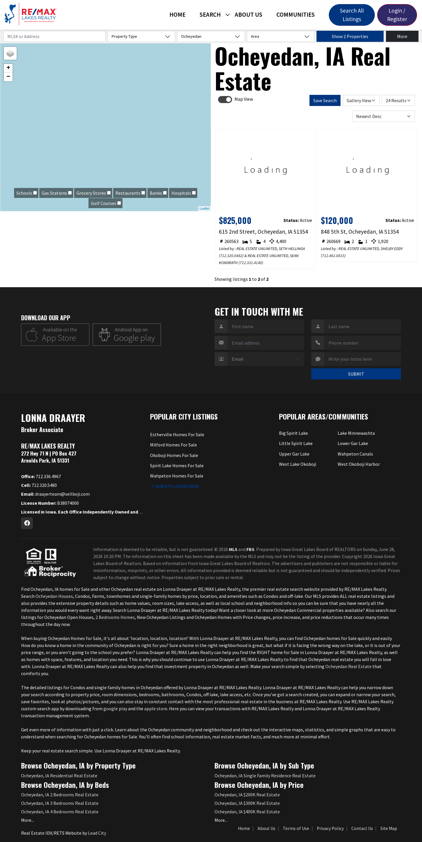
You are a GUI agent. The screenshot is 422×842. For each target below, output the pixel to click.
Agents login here (174, 486)
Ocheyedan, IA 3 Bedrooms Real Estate (59, 803)
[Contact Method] (265, 359)
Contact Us (362, 828)
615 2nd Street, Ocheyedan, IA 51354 (263, 231)
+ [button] (8, 68)
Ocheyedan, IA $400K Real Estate (247, 811)
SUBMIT (356, 374)
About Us (248, 14)
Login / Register (397, 15)
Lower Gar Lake (353, 443)
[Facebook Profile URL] (27, 523)
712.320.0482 (231, 255)
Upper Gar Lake (294, 454)
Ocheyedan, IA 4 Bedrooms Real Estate (59, 811)
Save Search (325, 100)
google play (115, 708)
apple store (155, 708)
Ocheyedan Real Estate (348, 666)
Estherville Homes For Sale (177, 434)
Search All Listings (352, 15)
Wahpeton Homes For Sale (176, 476)
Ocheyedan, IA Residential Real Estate (59, 775)
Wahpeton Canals (355, 454)
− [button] (8, 77)
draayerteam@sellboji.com (55, 494)
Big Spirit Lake (293, 433)
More (402, 36)
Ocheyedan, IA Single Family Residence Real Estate (265, 775)
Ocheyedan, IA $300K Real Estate (247, 803)
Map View (243, 99)
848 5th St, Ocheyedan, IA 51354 (360, 231)
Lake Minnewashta (356, 433)
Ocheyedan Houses (54, 596)
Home (177, 14)
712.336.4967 (41, 476)
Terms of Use (296, 828)
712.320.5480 (39, 485)
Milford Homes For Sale (173, 445)
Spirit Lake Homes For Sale (177, 465)
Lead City (97, 833)
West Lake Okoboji (297, 464)
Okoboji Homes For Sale (174, 455)
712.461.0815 (333, 255)
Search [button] (210, 14)
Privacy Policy (330, 828)
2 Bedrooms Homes (115, 617)
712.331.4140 (251, 262)
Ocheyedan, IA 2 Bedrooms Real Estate (59, 794)
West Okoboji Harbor (359, 464)
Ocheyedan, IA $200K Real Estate (247, 794)
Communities (295, 14)
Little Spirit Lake (296, 443)
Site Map (388, 828)
